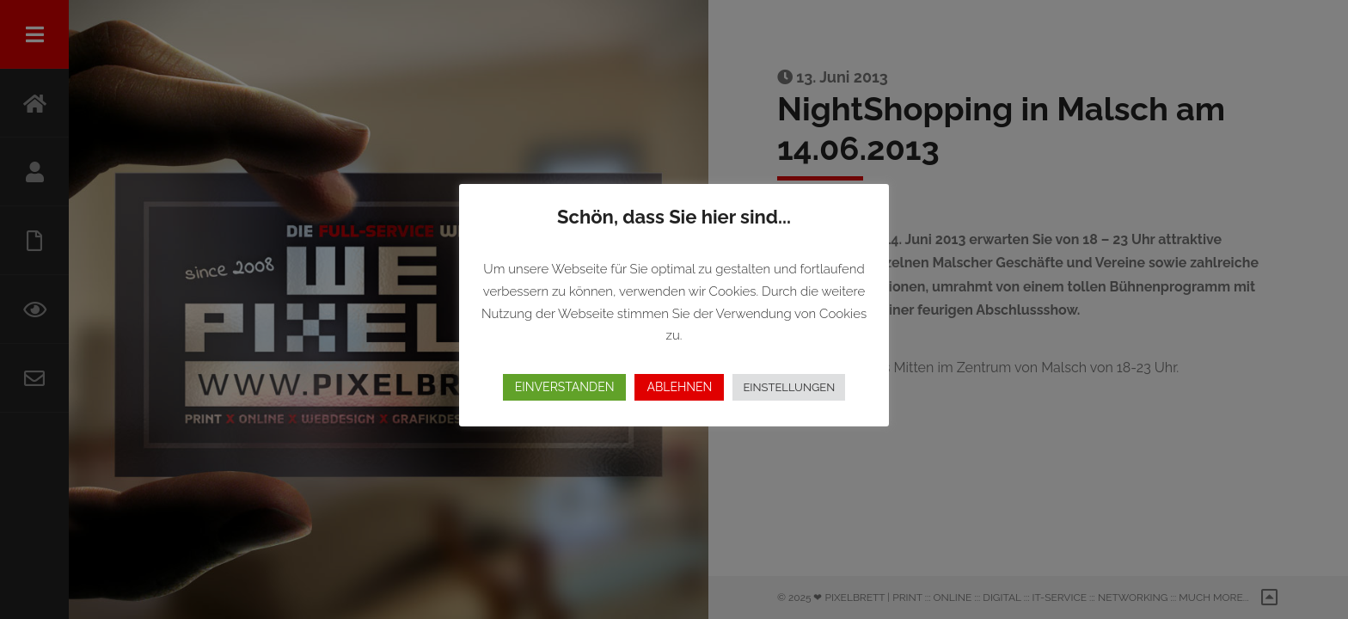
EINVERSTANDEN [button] (565, 387)
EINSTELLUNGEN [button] (789, 387)
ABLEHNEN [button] (679, 387)
